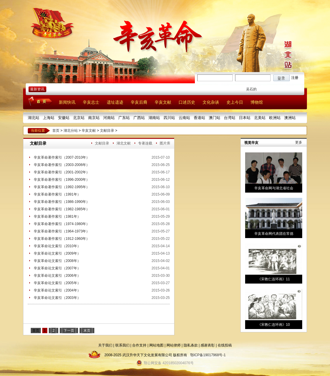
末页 (86, 330)
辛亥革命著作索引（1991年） (57, 194)
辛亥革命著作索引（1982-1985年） (62, 209)
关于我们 (105, 345)
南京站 (94, 117)
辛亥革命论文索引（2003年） (57, 298)
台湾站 (229, 117)
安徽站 (63, 117)
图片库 (165, 143)
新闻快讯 (67, 102)
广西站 (139, 117)
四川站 (169, 117)
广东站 (124, 117)
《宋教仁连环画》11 (274, 279)
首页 (55, 130)
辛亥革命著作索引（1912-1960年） (62, 239)
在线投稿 (225, 345)
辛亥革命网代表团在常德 (273, 234)
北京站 (79, 117)
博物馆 (256, 102)
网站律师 (173, 345)
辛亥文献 (163, 102)
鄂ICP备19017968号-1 (208, 355)
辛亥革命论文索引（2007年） (57, 268)
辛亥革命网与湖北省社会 (273, 188)
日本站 (244, 117)
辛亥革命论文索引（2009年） (57, 253)
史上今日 (235, 102)
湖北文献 (124, 143)
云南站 (184, 117)
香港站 (199, 117)
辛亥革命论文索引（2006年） (57, 276)
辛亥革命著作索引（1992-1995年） (62, 187)
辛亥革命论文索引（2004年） (57, 290)
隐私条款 (191, 345)
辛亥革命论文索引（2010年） (57, 246)
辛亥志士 (91, 102)
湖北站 (33, 117)
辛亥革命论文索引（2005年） (57, 283)
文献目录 (107, 130)
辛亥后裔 (139, 102)
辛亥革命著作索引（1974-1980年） (62, 224)
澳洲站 (290, 117)
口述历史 (187, 102)
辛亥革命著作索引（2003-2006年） (62, 165)
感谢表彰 (207, 345)
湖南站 (154, 117)
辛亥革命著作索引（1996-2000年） (62, 180)
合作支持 (139, 345)
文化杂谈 (211, 102)
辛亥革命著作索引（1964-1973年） (62, 231)
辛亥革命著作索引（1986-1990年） (62, 202)
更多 (298, 142)
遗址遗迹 (115, 102)
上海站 (48, 117)
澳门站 (214, 117)
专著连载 (145, 143)
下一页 (69, 330)
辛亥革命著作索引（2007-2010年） (62, 157)
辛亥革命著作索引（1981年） (57, 216)
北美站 (260, 117)
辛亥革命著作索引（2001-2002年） (62, 172)
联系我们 (122, 345)
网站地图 (156, 345)
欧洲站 (275, 117)
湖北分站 (71, 130)
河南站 (109, 117)
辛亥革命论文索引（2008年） (57, 261)
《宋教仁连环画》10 (274, 325)
